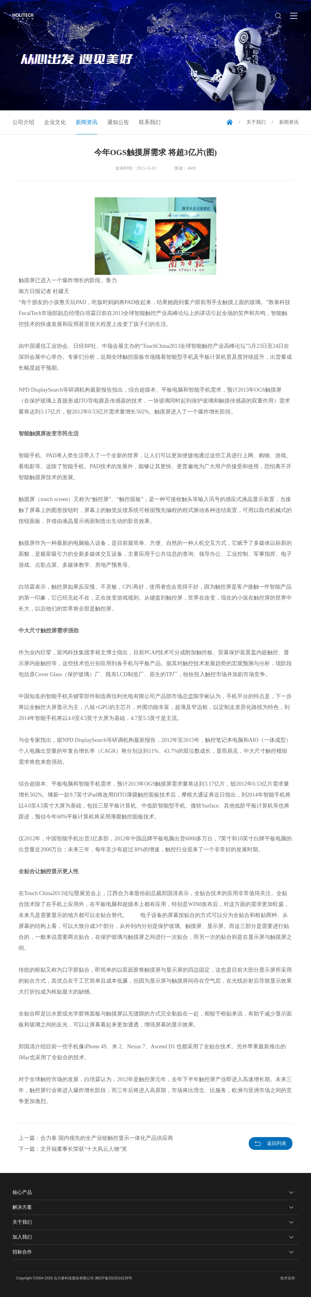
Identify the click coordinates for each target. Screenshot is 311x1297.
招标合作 (22, 1251)
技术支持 (287, 1278)
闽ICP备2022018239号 (113, 1278)
